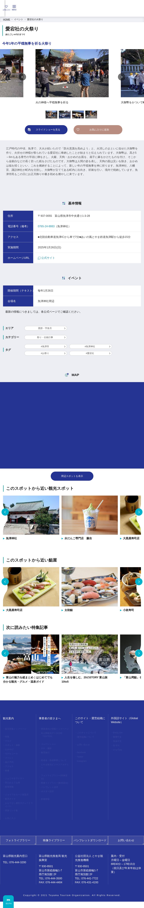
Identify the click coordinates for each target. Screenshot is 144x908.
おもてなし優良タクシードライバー (19, 810)
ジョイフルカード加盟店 (17, 799)
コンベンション (49, 749)
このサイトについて (87, 733)
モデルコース (12, 755)
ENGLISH (118, 733)
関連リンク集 (12, 816)
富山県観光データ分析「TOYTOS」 (52, 739)
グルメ (8, 741)
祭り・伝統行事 (45, 337)
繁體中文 (117, 737)
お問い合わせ (84, 745)
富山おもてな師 (13, 786)
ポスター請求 (48, 803)
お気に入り (11, 824)
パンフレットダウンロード (90, 846)
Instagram (82, 763)
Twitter (80, 758)
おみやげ (9, 751)
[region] (72, 13)
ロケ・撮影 (47, 753)
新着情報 (9, 791)
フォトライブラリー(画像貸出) (54, 784)
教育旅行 (45, 758)
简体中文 (117, 742)
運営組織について (86, 737)
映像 (7, 774)
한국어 (116, 746)
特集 (7, 737)
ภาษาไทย (118, 751)
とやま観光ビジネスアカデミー (55, 772)
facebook (82, 753)
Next (121, 77)
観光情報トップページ (16, 729)
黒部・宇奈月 (45, 328)
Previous (22, 77)
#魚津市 (45, 346)
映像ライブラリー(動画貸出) (54, 792)
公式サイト (46, 257)
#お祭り (45, 353)
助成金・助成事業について (55, 766)
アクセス (9, 769)
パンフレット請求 (50, 798)
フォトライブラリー (18, 846)
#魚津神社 (90, 346)
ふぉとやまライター (15, 782)
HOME (6, 19)
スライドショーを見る (48, 129)
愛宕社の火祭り (35, 19)
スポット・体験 (13, 746)
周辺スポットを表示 (72, 476)
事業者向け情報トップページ (55, 731)
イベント (18, 19)
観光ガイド (11, 803)
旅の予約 (9, 764)
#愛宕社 (90, 353)
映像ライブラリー (54, 846)
